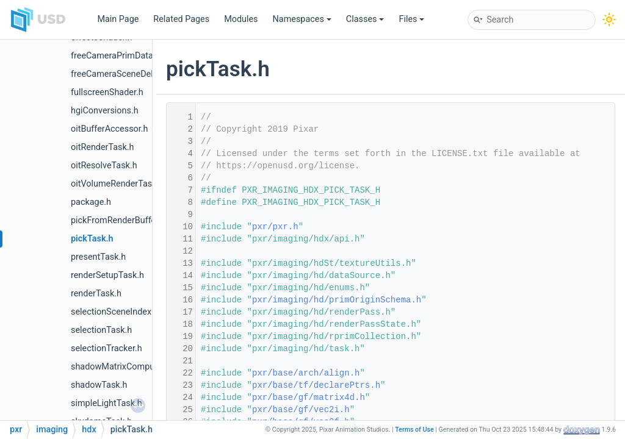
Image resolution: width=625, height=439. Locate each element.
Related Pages (181, 19)
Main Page (118, 19)
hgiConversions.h (105, 110)
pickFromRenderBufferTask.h (127, 220)
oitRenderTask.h (102, 147)
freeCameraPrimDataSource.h (129, 56)
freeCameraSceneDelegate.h (126, 74)
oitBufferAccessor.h (109, 129)
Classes (365, 19)
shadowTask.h (99, 385)
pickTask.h (92, 239)
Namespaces (302, 19)
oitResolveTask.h (104, 165)
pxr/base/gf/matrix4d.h (308, 397)
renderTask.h (96, 293)
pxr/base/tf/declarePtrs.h (316, 385)
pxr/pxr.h (275, 227)
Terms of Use (414, 430)
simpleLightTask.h (106, 403)
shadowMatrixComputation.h (127, 367)
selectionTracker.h (106, 348)
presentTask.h (98, 257)
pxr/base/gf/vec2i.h (301, 410)
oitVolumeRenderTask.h (117, 184)
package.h (91, 202)
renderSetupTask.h (107, 275)
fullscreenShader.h (107, 92)
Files (411, 19)
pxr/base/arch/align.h (305, 373)
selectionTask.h (101, 330)
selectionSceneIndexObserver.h (132, 312)
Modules (241, 19)
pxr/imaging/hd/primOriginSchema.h (336, 300)
